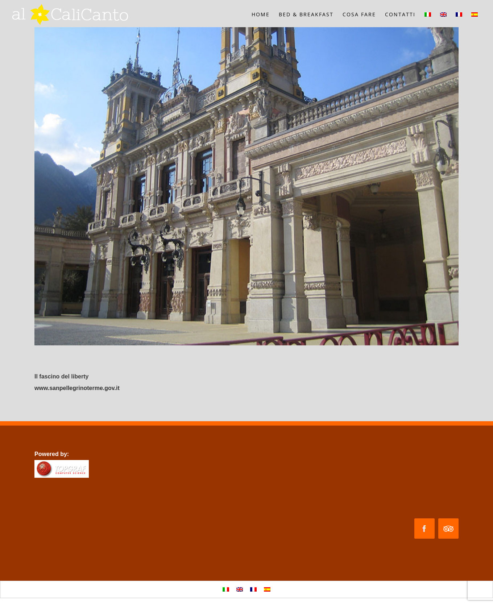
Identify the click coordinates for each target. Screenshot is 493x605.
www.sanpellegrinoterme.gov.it (77, 388)
